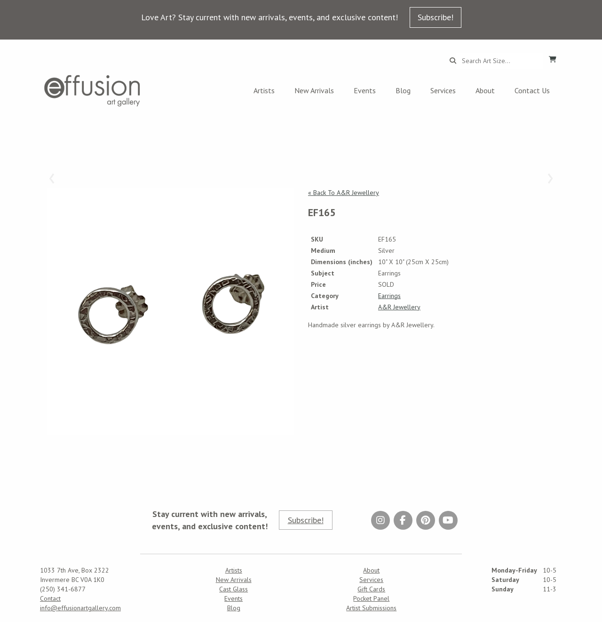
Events (365, 90)
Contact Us (532, 90)
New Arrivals (314, 90)
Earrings (389, 295)
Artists (264, 90)
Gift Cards (371, 589)
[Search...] (499, 61)
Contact (50, 598)
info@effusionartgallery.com (80, 608)
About (485, 90)
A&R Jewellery (399, 307)
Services (443, 90)
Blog (403, 90)
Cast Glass (233, 589)
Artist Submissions (371, 608)
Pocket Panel (371, 598)
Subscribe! (435, 17)
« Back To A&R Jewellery (343, 192)
